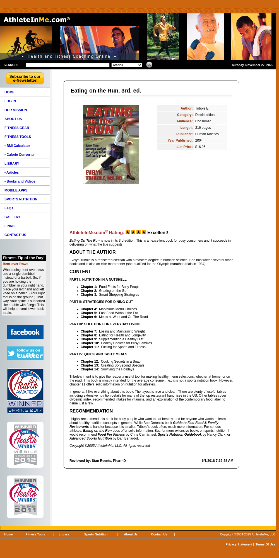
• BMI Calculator (17, 146)
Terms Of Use (265, 544)
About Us (131, 534)
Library (64, 534)
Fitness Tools (35, 534)
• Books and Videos (19, 181)
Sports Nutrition (96, 534)
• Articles (11, 172)
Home (8, 534)
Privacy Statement (239, 544)
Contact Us (159, 534)
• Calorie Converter (19, 155)
